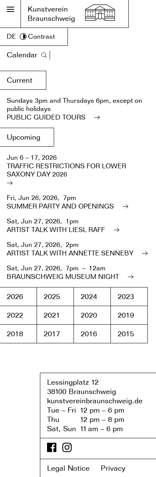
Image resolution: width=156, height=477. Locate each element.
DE (11, 36)
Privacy (118, 468)
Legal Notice (73, 468)
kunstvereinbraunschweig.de (95, 400)
